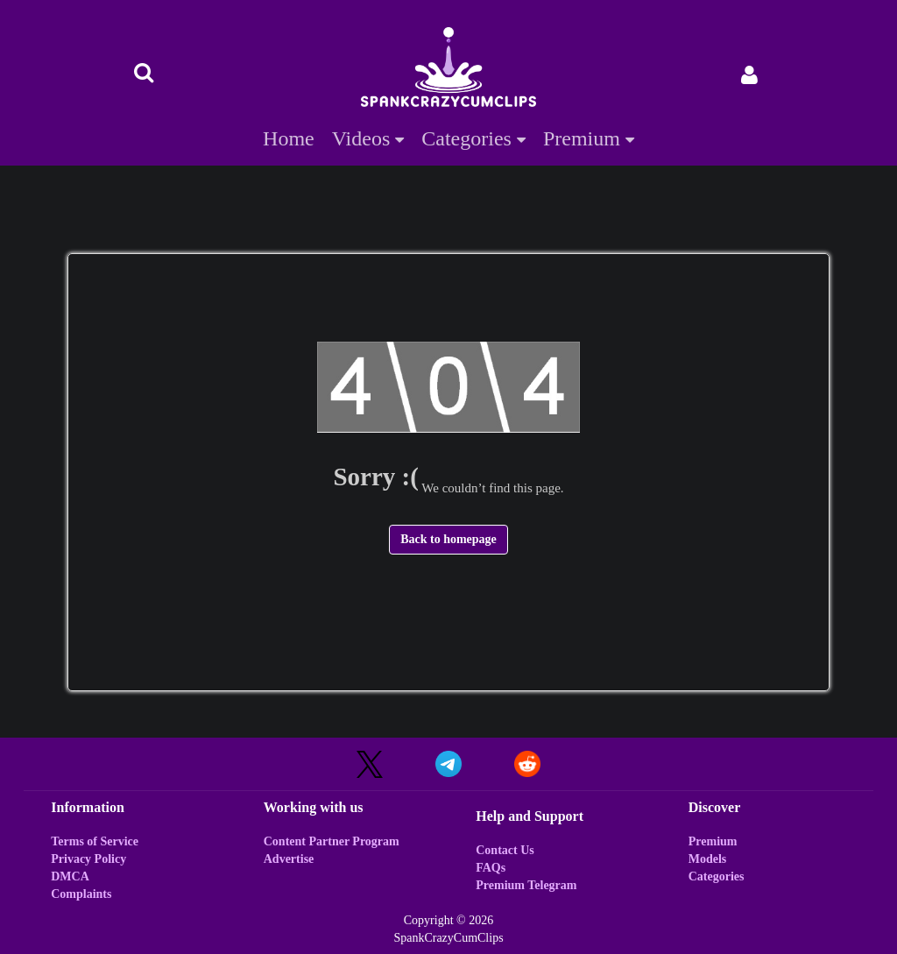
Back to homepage (448, 539)
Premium (588, 138)
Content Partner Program (331, 841)
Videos (368, 138)
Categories (473, 138)
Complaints (81, 894)
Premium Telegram (526, 885)
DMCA (70, 876)
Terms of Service (94, 841)
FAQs (490, 867)
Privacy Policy (88, 859)
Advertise (289, 859)
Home (288, 138)
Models (708, 859)
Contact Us (505, 850)
